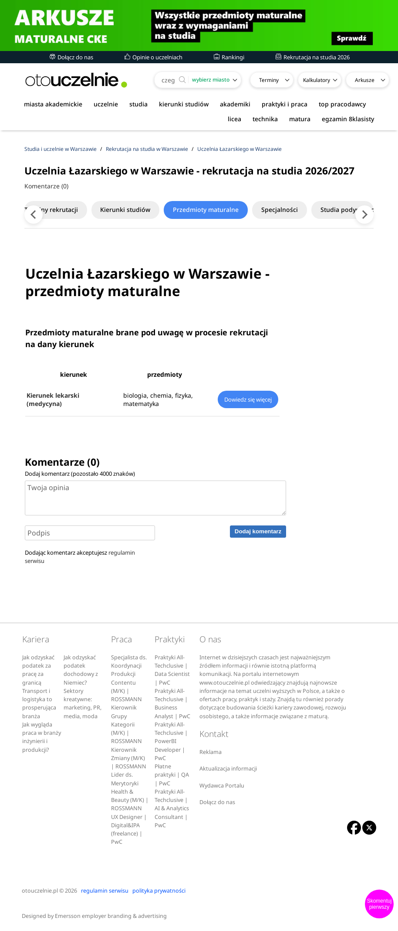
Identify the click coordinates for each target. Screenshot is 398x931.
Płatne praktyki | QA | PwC (172, 775)
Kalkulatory (316, 80)
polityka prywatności (159, 890)
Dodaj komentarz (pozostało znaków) (80, 473)
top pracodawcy (342, 104)
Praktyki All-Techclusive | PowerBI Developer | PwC (171, 741)
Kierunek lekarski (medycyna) (53, 399)
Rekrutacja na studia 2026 (313, 57)
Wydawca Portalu (221, 785)
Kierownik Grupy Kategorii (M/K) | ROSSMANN (126, 724)
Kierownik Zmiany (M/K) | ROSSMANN (128, 758)
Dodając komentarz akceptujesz (80, 557)
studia (138, 104)
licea (234, 119)
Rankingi (229, 57)
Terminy (269, 80)
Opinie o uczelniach (153, 57)
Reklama (210, 752)
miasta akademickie (53, 104)
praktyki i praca (284, 104)
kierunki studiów (184, 104)
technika (265, 119)
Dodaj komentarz (258, 531)
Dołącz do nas (71, 57)
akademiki (235, 104)
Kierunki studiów (134, 209)
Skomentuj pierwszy (379, 904)
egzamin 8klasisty (348, 119)
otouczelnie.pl (40, 890)
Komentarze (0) (46, 186)
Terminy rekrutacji (56, 209)
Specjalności (295, 209)
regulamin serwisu (104, 890)
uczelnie (106, 104)
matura (299, 119)
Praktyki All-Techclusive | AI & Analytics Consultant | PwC (172, 808)
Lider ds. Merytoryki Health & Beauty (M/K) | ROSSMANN (129, 791)
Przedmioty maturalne (218, 209)
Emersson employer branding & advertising (111, 916)
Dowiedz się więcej (248, 399)
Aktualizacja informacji (228, 768)
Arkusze (364, 80)
